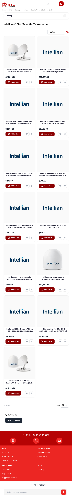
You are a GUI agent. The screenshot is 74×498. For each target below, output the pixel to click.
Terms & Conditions (9, 460)
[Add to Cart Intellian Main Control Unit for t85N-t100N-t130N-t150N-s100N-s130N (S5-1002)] (13, 134)
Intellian (25, 10)
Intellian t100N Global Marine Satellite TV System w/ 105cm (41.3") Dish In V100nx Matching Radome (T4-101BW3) (19, 382)
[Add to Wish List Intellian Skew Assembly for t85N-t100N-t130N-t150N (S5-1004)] (60, 134)
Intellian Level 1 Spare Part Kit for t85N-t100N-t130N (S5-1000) (53, 71)
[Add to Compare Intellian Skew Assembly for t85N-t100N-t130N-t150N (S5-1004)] (65, 134)
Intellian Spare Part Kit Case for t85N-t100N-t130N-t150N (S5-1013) (19, 278)
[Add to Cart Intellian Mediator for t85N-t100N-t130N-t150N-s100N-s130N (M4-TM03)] (47, 341)
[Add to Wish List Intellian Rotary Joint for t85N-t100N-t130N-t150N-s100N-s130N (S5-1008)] (27, 238)
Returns (14, 478)
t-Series (43, 10)
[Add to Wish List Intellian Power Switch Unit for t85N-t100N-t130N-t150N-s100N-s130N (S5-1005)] (27, 186)
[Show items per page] (65, 405)
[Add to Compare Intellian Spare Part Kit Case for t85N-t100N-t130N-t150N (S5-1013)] (31, 290)
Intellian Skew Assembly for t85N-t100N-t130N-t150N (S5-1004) (53, 123)
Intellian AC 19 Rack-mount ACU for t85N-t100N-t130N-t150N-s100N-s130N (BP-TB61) (19, 330)
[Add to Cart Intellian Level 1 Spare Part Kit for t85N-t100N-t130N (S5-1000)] (47, 82)
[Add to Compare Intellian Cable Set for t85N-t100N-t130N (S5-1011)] (65, 238)
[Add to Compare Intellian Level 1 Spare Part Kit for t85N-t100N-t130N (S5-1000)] (65, 82)
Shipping (5, 478)
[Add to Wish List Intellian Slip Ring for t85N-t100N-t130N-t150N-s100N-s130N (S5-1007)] (60, 186)
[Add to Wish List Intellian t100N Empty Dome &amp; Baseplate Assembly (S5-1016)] (60, 290)
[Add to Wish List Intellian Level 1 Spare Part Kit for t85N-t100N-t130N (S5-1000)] (60, 82)
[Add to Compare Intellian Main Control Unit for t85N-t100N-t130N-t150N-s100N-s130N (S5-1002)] (31, 134)
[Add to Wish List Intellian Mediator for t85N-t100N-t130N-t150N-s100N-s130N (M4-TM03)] (60, 341)
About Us (5, 452)
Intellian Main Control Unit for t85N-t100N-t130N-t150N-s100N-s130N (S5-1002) (19, 123)
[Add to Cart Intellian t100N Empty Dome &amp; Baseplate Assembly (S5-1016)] (47, 289)
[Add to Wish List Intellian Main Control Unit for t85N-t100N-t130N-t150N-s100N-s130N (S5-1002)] (27, 134)
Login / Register (43, 452)
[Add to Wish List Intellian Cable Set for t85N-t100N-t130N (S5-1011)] (60, 238)
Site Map (40, 470)
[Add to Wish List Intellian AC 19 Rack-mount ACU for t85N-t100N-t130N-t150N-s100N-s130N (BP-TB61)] (27, 341)
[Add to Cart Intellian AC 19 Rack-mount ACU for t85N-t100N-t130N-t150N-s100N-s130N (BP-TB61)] (13, 341)
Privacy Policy (7, 456)
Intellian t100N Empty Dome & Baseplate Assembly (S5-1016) (52, 278)
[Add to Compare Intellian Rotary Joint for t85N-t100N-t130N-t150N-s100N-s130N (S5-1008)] (31, 238)
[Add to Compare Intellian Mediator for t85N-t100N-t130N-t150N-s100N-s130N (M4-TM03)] (65, 341)
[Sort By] (56, 32)
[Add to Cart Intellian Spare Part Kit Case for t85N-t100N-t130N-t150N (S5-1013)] (13, 289)
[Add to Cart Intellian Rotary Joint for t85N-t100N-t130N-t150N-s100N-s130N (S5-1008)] (13, 238)
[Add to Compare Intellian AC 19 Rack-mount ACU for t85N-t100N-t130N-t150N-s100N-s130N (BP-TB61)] (31, 341)
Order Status (42, 456)
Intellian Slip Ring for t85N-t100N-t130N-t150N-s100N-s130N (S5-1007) (52, 174)
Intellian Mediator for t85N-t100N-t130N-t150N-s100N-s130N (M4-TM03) (53, 330)
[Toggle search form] (48, 4)
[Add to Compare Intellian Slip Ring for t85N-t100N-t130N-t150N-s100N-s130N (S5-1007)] (65, 186)
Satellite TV (34, 10)
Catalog (17, 10)
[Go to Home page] (8, 4)
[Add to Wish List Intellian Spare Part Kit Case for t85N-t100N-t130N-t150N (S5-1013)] (27, 290)
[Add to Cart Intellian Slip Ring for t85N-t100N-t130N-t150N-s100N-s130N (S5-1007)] (47, 186)
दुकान (10, 10)
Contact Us (6, 470)
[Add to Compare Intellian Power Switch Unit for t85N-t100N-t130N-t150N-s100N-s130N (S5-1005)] (31, 186)
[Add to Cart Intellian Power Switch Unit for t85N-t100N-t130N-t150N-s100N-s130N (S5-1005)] (13, 186)
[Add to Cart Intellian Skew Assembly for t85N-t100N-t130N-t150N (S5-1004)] (47, 134)
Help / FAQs (6, 474)
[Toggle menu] (67, 4)
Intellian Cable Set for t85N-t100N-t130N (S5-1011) (53, 226)
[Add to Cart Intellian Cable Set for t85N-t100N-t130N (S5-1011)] (47, 238)
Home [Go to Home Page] (4, 10)
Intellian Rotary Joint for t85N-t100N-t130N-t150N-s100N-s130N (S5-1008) (19, 226)
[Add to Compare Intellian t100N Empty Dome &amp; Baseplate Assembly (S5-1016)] (65, 290)
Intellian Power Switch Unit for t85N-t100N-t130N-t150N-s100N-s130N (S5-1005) (19, 175)
